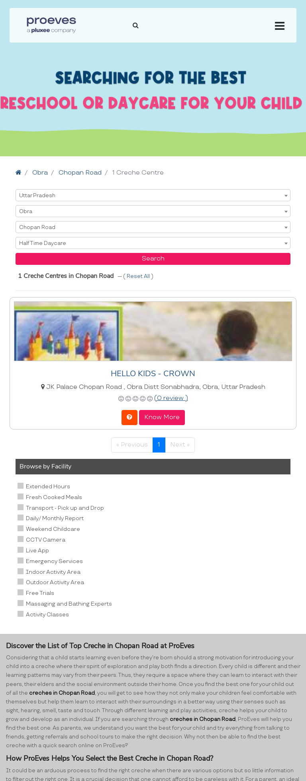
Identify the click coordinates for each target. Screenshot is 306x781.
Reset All (139, 276)
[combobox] (153, 195)
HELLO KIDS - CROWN (153, 373)
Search (153, 258)
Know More (162, 417)
